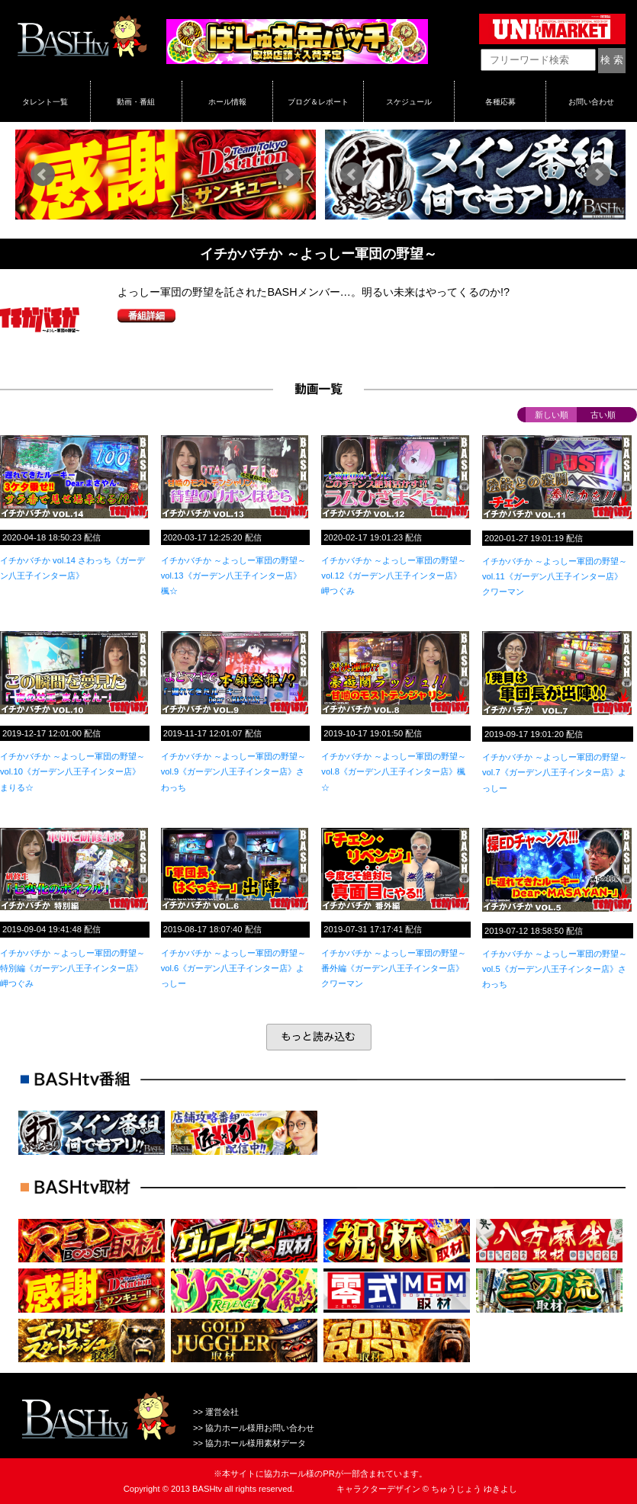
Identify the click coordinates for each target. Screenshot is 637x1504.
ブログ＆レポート (318, 101)
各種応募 (500, 101)
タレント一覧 (45, 101)
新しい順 (551, 414)
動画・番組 (136, 101)
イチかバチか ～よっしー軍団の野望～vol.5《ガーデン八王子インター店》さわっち (554, 969)
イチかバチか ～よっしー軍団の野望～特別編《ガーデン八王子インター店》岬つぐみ (72, 968)
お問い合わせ (591, 101)
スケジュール (409, 101)
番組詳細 (146, 315)
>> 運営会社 (216, 1411)
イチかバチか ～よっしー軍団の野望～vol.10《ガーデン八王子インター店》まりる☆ (72, 771)
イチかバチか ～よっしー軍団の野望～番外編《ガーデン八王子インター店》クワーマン (393, 968)
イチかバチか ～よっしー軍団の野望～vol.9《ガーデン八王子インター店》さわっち (233, 771)
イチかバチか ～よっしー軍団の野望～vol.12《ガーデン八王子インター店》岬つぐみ (393, 575)
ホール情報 (227, 101)
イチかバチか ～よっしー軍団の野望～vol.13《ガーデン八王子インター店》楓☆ (233, 575)
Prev (43, 174)
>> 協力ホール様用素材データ (249, 1443)
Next (288, 174)
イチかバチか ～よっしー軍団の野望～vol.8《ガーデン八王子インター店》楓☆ (393, 771)
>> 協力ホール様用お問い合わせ (253, 1427)
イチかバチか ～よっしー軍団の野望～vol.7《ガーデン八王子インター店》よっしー (554, 772)
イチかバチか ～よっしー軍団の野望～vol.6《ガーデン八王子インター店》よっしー (233, 968)
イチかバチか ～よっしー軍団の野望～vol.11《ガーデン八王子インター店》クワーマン (554, 576)
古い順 (603, 414)
